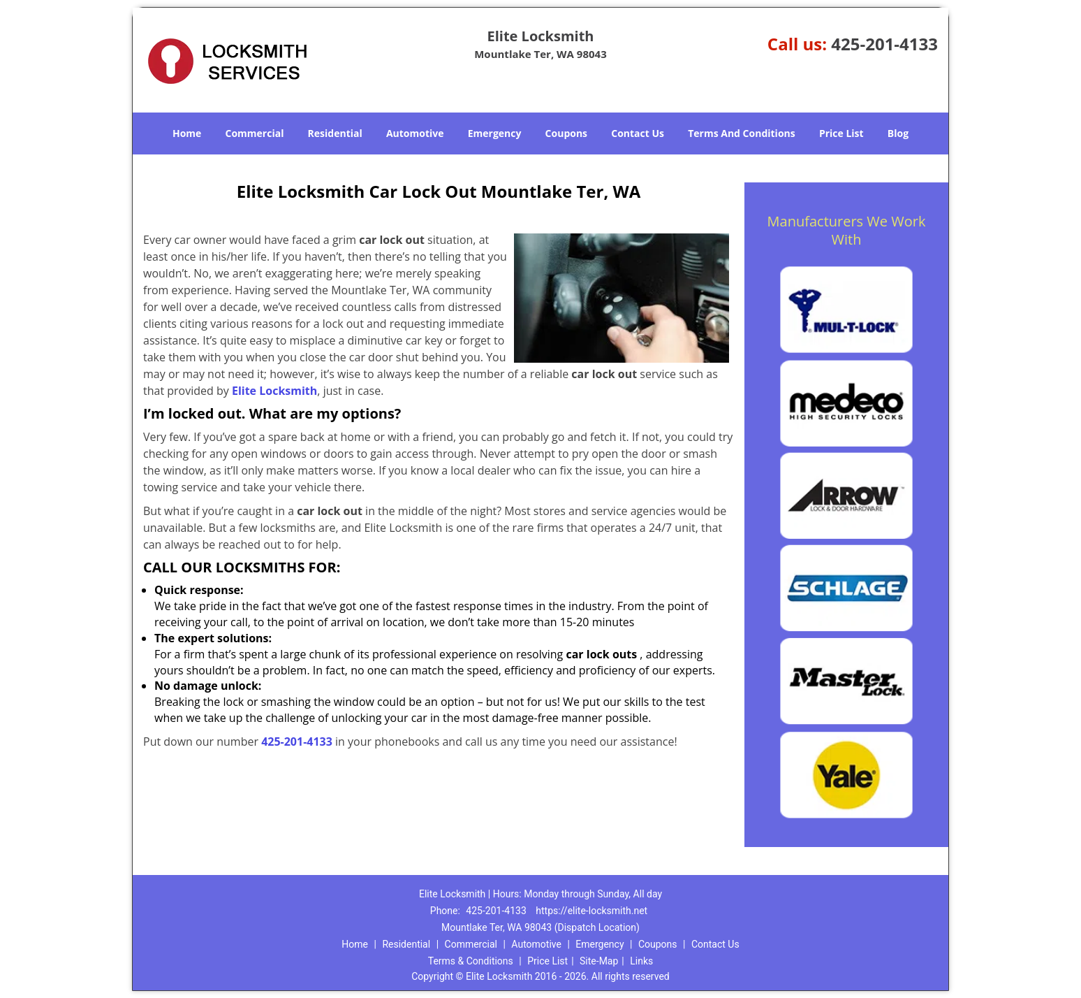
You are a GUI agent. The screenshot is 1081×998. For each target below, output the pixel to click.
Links (641, 961)
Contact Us (637, 133)
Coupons (566, 133)
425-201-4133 (884, 43)
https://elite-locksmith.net (591, 910)
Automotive (415, 133)
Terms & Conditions (470, 961)
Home (186, 133)
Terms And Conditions (741, 133)
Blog (898, 133)
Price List (841, 133)
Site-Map (599, 961)
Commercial (255, 133)
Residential (335, 133)
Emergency (495, 133)
